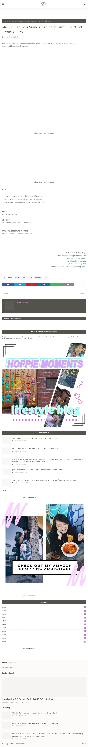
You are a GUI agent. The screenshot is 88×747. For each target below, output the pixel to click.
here (83, 267)
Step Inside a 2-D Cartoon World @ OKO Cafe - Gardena (27, 699)
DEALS (10, 277)
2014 (44, 641)
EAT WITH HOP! (20, 744)
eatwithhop (72, 258)
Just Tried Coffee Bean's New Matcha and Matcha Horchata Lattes (37, 470)
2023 (44, 614)
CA (9, 21)
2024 (44, 611)
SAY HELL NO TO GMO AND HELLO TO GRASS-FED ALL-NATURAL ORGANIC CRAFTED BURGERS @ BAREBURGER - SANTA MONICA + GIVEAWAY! (47, 460)
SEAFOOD (38, 277)
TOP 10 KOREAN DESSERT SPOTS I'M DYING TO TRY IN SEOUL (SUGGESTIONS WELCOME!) (45, 480)
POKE (30, 277)
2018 (44, 628)
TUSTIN (46, 277)
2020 (44, 621)
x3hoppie (73, 261)
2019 (44, 624)
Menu (12, 234)
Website (5, 234)
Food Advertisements (28, 497)
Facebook (19, 234)
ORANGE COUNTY (20, 277)
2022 (44, 617)
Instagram (29, 234)
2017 (44, 631)
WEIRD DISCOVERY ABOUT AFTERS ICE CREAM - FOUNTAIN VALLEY (36, 449)
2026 (44, 607)
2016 (44, 635)
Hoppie (27, 302)
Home (6, 21)
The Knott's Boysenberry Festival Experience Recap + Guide (35, 438)
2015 (44, 638)
